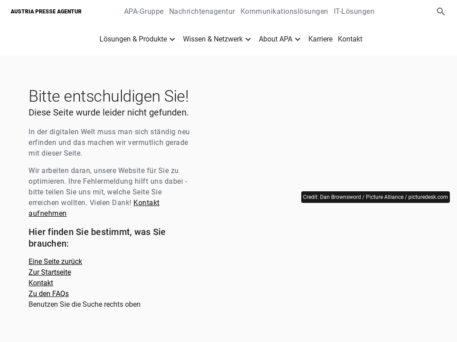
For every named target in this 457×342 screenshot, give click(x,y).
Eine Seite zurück (55, 261)
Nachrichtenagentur (202, 11)
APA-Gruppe (144, 11)
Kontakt (350, 39)
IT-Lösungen (354, 11)
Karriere (320, 39)
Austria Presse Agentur (46, 11)
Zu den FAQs (49, 293)
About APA (275, 39)
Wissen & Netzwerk (213, 39)
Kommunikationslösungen (284, 11)
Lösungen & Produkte (133, 39)
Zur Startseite (50, 272)
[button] (441, 11)
